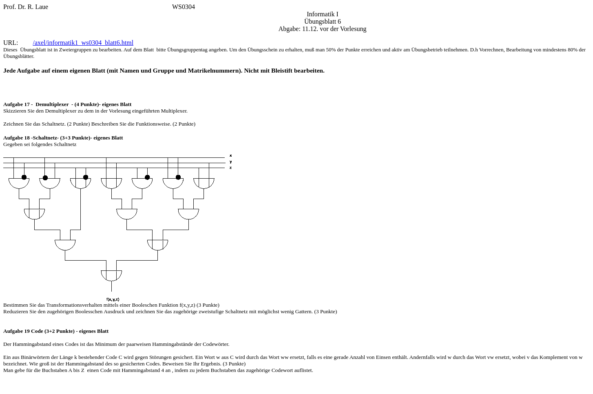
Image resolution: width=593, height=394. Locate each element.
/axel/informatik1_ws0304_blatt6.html (83, 42)
